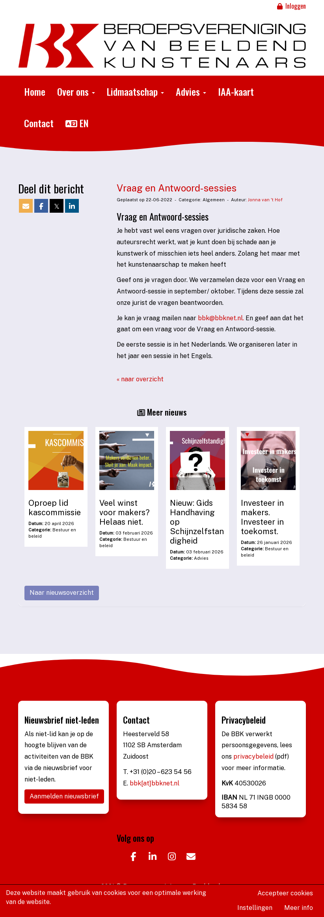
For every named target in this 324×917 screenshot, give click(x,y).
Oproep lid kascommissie (54, 507)
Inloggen (291, 6)
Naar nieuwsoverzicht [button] (62, 592)
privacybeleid (254, 756)
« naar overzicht (140, 379)
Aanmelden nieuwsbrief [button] (64, 796)
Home (34, 91)
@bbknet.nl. (221, 318)
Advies (191, 91)
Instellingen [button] (254, 907)
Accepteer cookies (285, 893)
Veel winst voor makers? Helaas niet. (124, 512)
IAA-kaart (236, 91)
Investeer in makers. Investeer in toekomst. (262, 517)
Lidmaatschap (135, 91)
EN (77, 123)
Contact (39, 123)
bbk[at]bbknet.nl (154, 783)
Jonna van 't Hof (265, 199)
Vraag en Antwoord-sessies (176, 187)
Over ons (76, 91)
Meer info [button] (298, 907)
